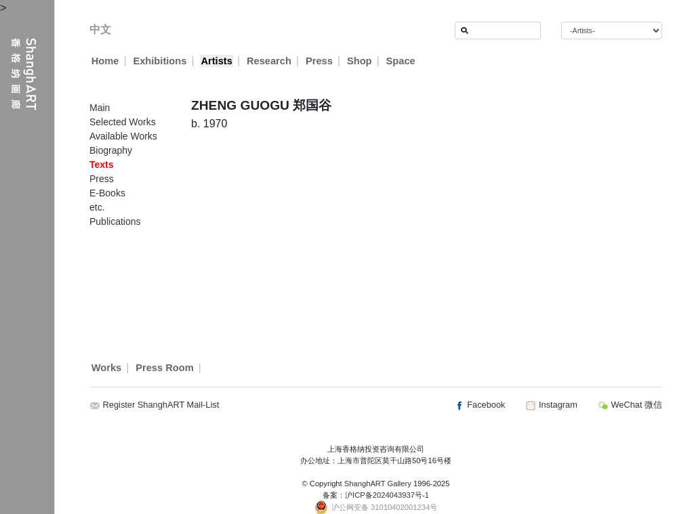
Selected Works (122, 121)
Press (319, 61)
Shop (359, 61)
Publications (115, 221)
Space (400, 61)
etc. (97, 207)
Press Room (165, 367)
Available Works (123, 136)
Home (105, 61)
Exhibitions (159, 61)
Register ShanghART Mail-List (161, 405)
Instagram (551, 405)
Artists (216, 61)
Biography (110, 150)
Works (106, 367)
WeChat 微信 (630, 405)
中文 (100, 29)
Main (99, 107)
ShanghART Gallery (377, 483)
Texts (101, 164)
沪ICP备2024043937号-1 (387, 495)
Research (269, 61)
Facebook (480, 405)
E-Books (107, 193)
